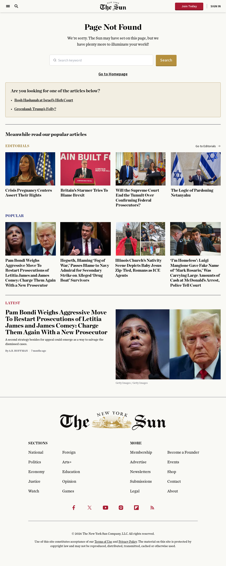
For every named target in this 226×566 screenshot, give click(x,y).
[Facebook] (73, 507)
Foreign (68, 453)
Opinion (69, 482)
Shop (171, 472)
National (35, 453)
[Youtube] (105, 507)
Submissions (141, 482)
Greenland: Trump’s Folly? (35, 109)
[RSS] (152, 507)
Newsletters (140, 472)
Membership (141, 453)
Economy (36, 472)
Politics (34, 462)
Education (71, 472)
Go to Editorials (208, 146)
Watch (33, 491)
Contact (174, 482)
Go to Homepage (113, 73)
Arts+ (67, 462)
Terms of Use (103, 541)
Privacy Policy (128, 541)
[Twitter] (89, 507)
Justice (34, 482)
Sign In (216, 6)
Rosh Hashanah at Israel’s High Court (43, 100)
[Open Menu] (8, 6)
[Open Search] (16, 6)
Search (166, 60)
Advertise (138, 462)
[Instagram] (121, 507)
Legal (134, 491)
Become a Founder (182, 453)
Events (173, 462)
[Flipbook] (136, 507)
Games (68, 491)
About (172, 491)
